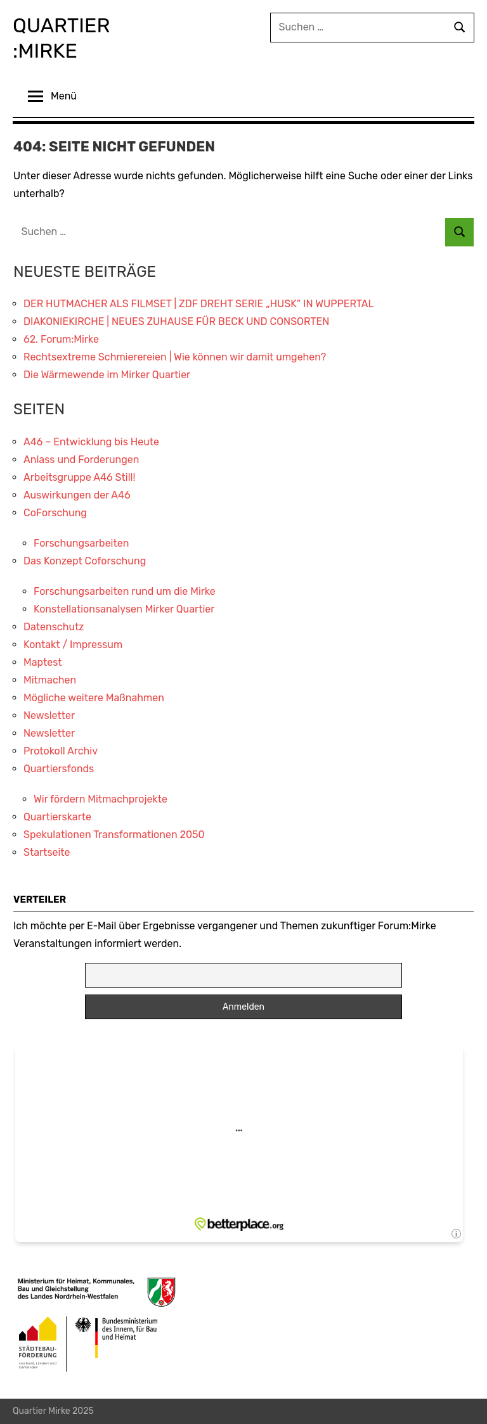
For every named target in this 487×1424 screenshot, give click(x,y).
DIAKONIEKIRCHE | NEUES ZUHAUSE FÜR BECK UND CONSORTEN (176, 321)
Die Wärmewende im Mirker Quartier (106, 375)
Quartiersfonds (58, 769)
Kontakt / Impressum (72, 645)
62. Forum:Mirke (61, 339)
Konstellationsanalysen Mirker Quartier (124, 609)
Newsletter (49, 715)
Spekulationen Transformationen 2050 (114, 835)
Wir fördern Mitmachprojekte (100, 799)
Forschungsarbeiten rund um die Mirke (125, 591)
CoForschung (55, 513)
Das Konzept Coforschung (84, 561)
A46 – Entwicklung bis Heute (91, 442)
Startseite (46, 852)
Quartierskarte (57, 817)
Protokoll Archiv (60, 751)
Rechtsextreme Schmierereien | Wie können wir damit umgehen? (174, 357)
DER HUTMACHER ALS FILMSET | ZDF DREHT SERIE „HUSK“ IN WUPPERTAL (198, 304)
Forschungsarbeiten (81, 543)
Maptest (42, 662)
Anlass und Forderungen (81, 460)
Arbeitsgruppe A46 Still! (79, 477)
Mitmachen (49, 680)
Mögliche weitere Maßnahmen (93, 698)
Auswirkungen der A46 (77, 495)
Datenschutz (53, 627)
